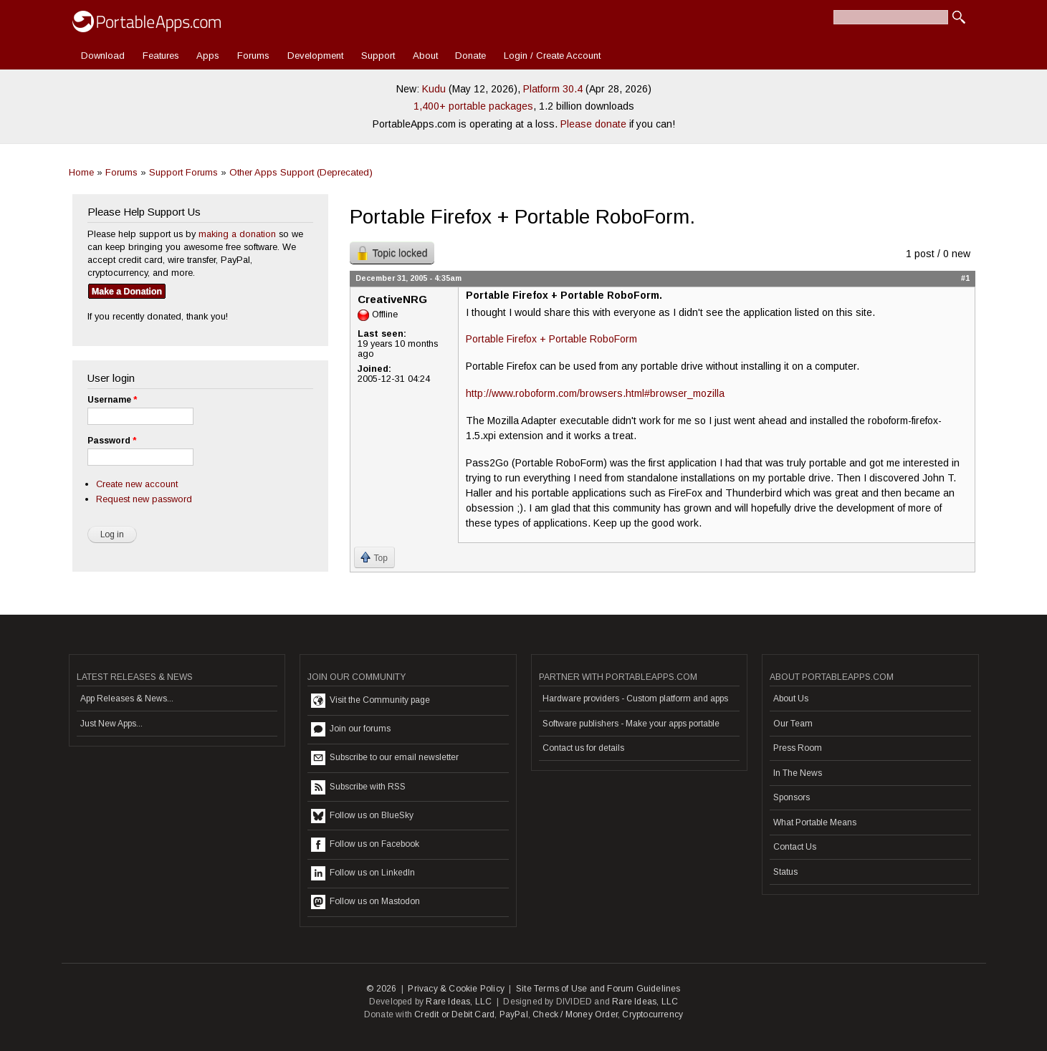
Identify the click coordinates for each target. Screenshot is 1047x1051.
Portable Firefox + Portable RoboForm (551, 339)
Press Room (797, 748)
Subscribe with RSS (358, 787)
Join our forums (351, 729)
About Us (790, 699)
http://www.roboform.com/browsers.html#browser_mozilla (595, 393)
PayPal (513, 1014)
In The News (797, 773)
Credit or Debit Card (454, 1014)
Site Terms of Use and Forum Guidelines (598, 989)
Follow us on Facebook (365, 845)
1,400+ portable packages (473, 106)
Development (315, 55)
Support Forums (183, 172)
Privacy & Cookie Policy (456, 989)
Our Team (793, 724)
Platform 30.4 (553, 89)
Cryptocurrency (652, 1014)
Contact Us (794, 847)
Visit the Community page (370, 701)
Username (112, 400)
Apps (207, 55)
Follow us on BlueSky (362, 816)
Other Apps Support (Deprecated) (301, 172)
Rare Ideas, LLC (459, 1002)
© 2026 (381, 989)
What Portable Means (814, 822)
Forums (253, 55)
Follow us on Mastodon (365, 902)
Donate (470, 55)
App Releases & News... (126, 699)
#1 (965, 278)
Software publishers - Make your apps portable (630, 724)
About (425, 55)
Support (378, 55)
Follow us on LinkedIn (363, 873)
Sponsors (791, 797)
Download (103, 55)
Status (785, 872)
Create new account (137, 484)
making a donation (237, 234)
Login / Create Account (552, 55)
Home (81, 172)
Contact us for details (583, 748)
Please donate (593, 124)
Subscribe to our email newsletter (385, 758)
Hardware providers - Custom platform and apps (635, 699)
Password (111, 441)
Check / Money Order (575, 1014)
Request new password (144, 499)
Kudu (434, 89)
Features (161, 55)
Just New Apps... (111, 724)
